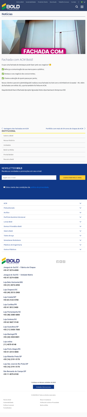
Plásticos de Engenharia (42, 245)
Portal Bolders (7, 408)
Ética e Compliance (45, 400)
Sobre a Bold (20, 2)
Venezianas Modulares (42, 240)
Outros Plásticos (42, 249)
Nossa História (9, 140)
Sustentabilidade (31, 2)
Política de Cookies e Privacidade (49, 402)
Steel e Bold (42, 231)
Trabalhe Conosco (64, 2)
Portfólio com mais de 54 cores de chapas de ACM (64, 128)
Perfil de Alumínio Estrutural (42, 217)
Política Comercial (8, 405)
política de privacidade (39, 187)
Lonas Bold (42, 222)
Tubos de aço (42, 235)
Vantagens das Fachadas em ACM (16, 128)
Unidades (7, 145)
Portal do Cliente (43, 2)
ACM (42, 203)
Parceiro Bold (9, 159)
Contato (73, 2)
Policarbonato (42, 208)
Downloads (53, 2)
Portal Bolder (9, 154)
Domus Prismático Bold (42, 226)
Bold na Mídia (9, 150)
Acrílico (42, 212)
